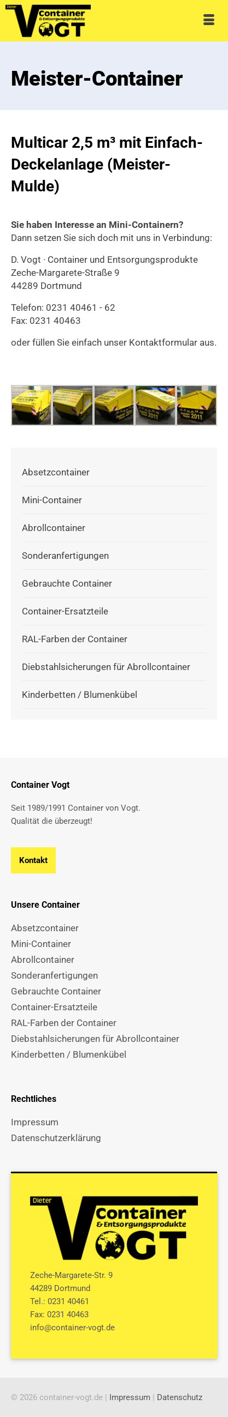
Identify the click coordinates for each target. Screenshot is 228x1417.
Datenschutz (179, 1397)
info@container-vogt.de (72, 1327)
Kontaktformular (163, 342)
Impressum (129, 1397)
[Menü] (209, 20)
